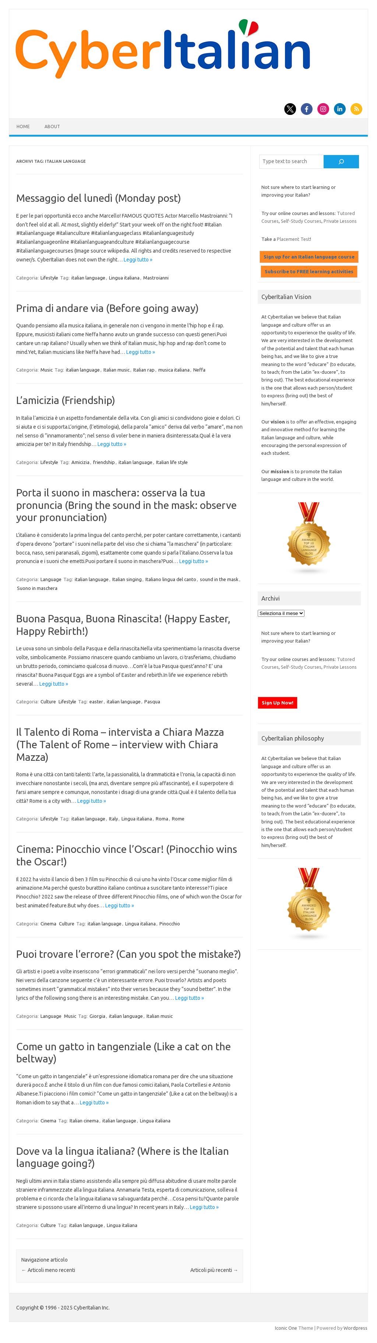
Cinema (48, 923)
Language (50, 579)
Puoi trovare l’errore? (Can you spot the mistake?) (128, 954)
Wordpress (355, 1327)
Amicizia (80, 462)
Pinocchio (169, 923)
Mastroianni (156, 277)
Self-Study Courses (301, 221)
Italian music (116, 369)
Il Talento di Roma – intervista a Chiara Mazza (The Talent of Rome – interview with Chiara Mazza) (120, 744)
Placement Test (293, 239)
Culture (48, 701)
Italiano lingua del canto (170, 579)
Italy (113, 818)
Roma (162, 818)
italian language (88, 277)
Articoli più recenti (214, 1270)
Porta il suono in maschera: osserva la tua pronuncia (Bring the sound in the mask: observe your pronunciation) (126, 505)
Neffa (199, 369)
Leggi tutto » (138, 260)
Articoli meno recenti (48, 1270)
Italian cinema (84, 1120)
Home (23, 126)
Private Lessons (340, 221)
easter (96, 701)
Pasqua (152, 701)
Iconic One (286, 1327)
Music (46, 369)
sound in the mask (219, 579)
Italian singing (127, 579)
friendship (104, 462)
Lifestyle (49, 277)
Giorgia (97, 1016)
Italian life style (172, 462)
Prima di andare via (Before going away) (107, 308)
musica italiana (174, 369)
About (52, 126)
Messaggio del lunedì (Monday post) (98, 198)
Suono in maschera (37, 588)
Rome (178, 818)
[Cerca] (341, 162)
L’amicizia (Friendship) (65, 400)
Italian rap (144, 369)
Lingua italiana (124, 277)
